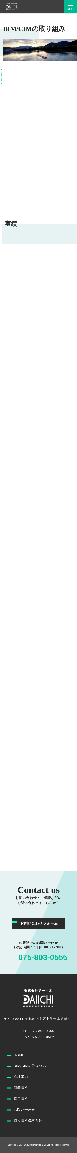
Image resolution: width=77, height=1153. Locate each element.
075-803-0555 (42, 957)
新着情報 (21, 1088)
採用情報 (21, 1098)
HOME (19, 1055)
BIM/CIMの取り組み (30, 1066)
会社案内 (21, 1077)
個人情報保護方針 (28, 1120)
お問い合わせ (24, 1109)
